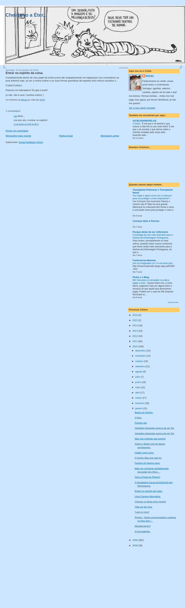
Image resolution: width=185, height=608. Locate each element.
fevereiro (140, 403)
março (138, 397)
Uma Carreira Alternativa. (148, 496)
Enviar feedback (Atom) (31, 142)
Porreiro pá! (141, 423)
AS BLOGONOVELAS (144, 120)
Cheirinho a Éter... (26, 15)
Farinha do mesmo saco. (147, 463)
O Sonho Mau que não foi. (148, 458)
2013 (135, 330)
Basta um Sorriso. (144, 412)
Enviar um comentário (17, 130)
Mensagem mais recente (18, 135)
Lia (15, 116)
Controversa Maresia (144, 260)
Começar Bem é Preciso (146, 221)
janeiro (139, 408)
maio (138, 387)
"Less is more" (142, 512)
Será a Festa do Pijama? (147, 477)
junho (138, 382)
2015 (135, 320)
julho (138, 376)
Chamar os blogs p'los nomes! (150, 501)
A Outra (137, 123)
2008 (135, 545)
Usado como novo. (144, 452)
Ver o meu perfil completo (142, 108)
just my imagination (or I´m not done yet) (153, 263)
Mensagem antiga (110, 135)
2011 (135, 341)
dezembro (140, 350)
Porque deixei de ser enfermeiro (150, 232)
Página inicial (66, 135)
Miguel (150, 76)
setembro (140, 366)
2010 (135, 346)
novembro (140, 355)
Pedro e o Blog (141, 277)
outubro (139, 361)
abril (137, 392)
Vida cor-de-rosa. (143, 507)
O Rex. (138, 417)
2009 (135, 540)
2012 (135, 336)
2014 (135, 325)
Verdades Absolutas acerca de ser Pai (154, 428)
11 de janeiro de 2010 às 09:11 (26, 124)
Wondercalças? (143, 526)
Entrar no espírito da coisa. (148, 491)
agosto (139, 371)
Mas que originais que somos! (150, 438)
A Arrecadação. (142, 531)
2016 (135, 315)
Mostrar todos (173, 302)
